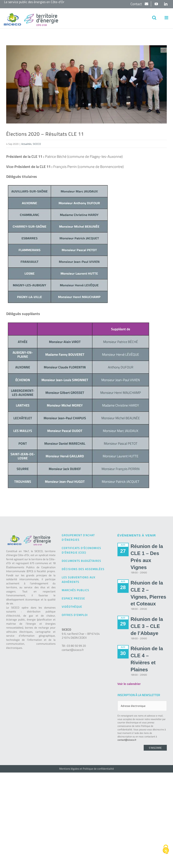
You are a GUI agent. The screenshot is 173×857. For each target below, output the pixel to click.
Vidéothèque (72, 606)
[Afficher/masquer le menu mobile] (167, 17)
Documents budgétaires (81, 561)
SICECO (37, 144)
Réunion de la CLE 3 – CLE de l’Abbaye (147, 626)
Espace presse (73, 598)
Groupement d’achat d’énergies (78, 537)
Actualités (26, 144)
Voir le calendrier (129, 684)
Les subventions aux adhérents (78, 579)
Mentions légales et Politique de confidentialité (86, 769)
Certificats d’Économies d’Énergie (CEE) (81, 550)
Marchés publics (75, 590)
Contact (136, 4)
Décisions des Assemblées (83, 569)
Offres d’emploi (75, 615)
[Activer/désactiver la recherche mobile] (154, 17)
